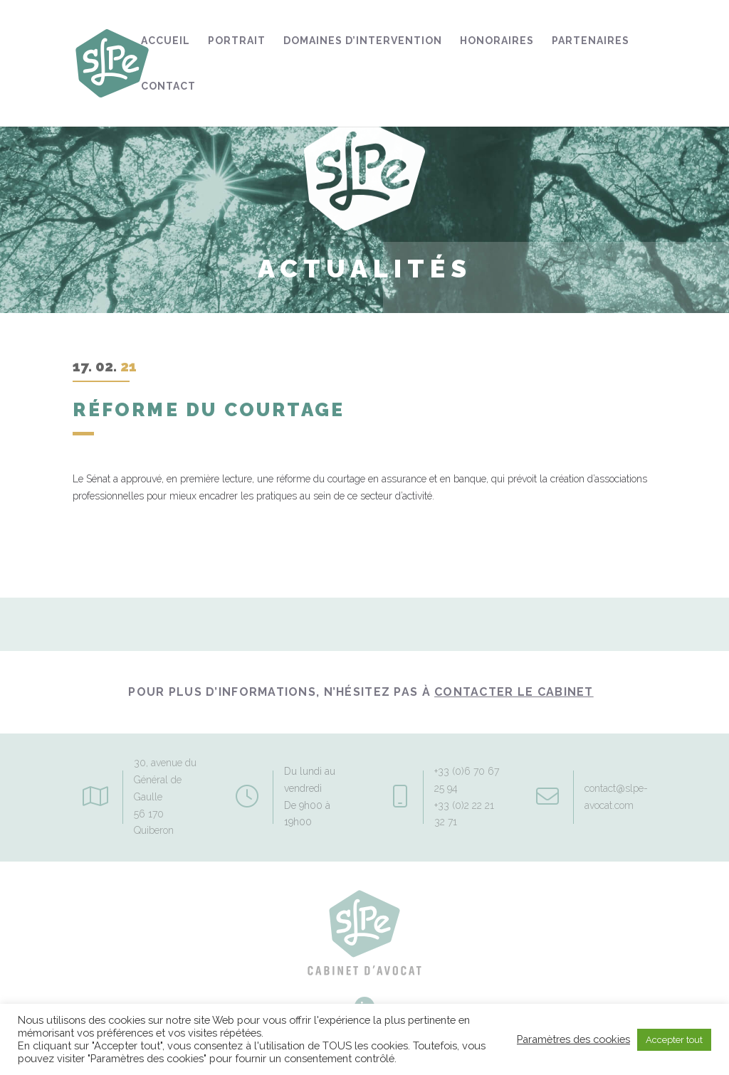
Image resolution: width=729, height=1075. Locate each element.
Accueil (165, 41)
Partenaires (590, 41)
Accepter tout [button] (674, 1039)
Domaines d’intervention (362, 41)
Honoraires (497, 41)
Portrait (237, 41)
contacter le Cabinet (514, 692)
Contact (168, 86)
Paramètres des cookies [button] (573, 1039)
